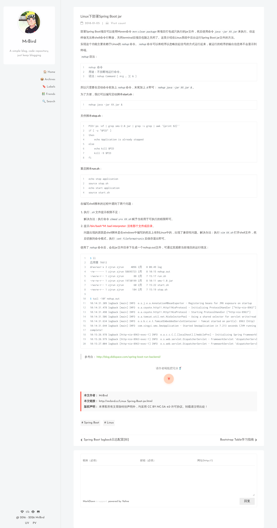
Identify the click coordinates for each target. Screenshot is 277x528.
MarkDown (89, 501)
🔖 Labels (48, 87)
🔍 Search (48, 101)
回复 (247, 501)
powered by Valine (118, 501)
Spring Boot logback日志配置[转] (105, 439)
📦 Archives (47, 79)
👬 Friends (48, 94)
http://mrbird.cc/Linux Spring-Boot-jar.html (125, 401)
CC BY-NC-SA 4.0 (159, 407)
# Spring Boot (90, 422)
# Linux (109, 422)
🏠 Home (49, 72)
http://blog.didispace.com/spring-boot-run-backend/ (129, 356)
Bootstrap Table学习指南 (238, 439)
